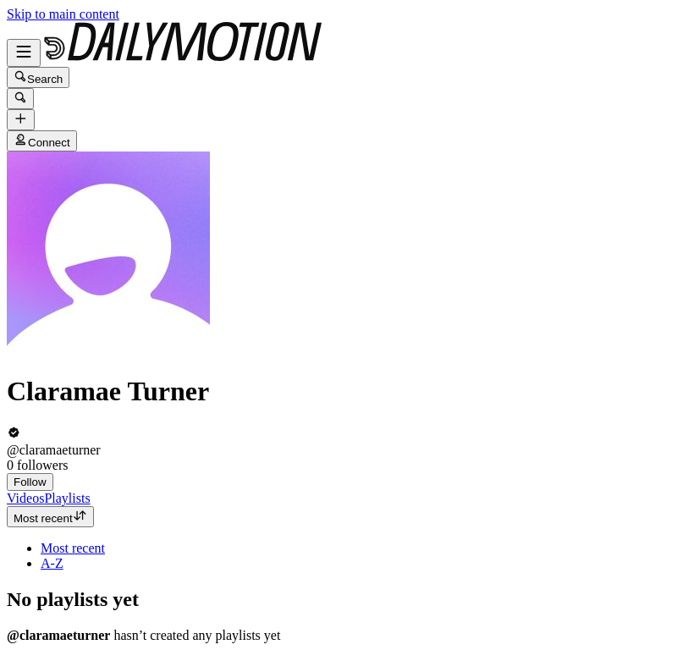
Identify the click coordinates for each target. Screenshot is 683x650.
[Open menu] (24, 53)
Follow (30, 482)
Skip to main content (63, 14)
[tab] (25, 498)
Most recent (50, 517)
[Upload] (21, 119)
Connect (42, 141)
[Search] (20, 98)
